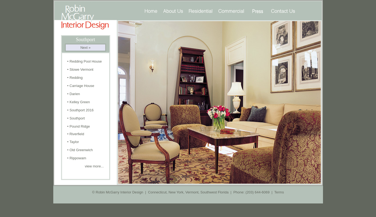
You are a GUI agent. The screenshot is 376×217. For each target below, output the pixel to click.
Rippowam (78, 158)
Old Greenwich (81, 150)
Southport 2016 (82, 110)
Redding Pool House (86, 61)
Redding (76, 78)
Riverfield (77, 134)
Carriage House (82, 86)
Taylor (74, 142)
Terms (279, 192)
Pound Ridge (80, 126)
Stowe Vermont (81, 69)
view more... (94, 166)
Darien (75, 94)
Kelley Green (80, 102)
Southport (77, 118)
